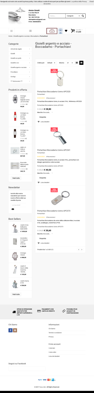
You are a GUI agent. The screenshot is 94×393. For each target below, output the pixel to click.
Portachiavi (41, 94)
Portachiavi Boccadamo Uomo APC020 (53, 91)
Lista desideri (43, 122)
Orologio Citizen (23, 254)
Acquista (42, 117)
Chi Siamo (52, 328)
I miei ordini (52, 352)
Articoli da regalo (16, 49)
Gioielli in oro (15, 63)
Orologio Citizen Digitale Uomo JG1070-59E (25, 99)
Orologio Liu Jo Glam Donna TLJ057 (24, 133)
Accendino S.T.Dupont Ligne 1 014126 (24, 241)
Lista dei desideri (54, 356)
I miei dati (52, 348)
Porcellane (14, 72)
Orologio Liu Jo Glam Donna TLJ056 (24, 116)
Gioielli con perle (16, 58)
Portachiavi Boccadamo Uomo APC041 (53, 150)
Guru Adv (43, 387)
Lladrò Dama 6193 (24, 282)
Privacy (51, 337)
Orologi (13, 76)
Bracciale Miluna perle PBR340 (24, 164)
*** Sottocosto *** (16, 81)
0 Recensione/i (50, 98)
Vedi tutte (16, 178)
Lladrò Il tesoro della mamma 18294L (24, 269)
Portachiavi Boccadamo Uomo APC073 (53, 211)
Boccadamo (47, 112)
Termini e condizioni (55, 333)
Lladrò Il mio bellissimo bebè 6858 (24, 227)
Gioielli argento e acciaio (19, 67)
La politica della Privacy (79, 1)
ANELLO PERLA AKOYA (23, 149)
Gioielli (13, 53)
